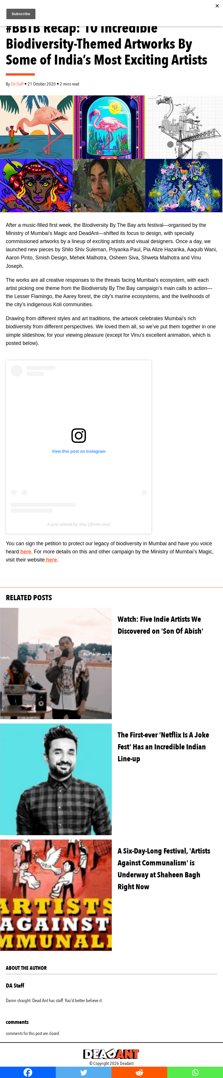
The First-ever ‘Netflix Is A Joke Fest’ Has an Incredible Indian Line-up (163, 747)
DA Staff (17, 84)
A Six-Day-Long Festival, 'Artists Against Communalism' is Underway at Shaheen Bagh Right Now (164, 869)
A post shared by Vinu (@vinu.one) (78, 524)
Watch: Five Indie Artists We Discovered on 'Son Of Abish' (160, 625)
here (25, 552)
